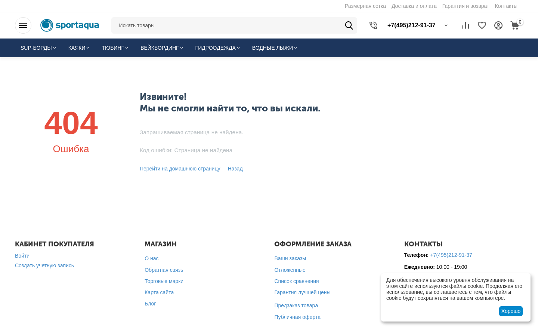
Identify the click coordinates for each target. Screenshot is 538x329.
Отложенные (289, 270)
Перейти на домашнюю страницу (180, 169)
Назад (235, 169)
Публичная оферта (297, 317)
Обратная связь (164, 270)
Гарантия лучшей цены (302, 292)
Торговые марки (164, 281)
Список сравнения (296, 281)
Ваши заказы (290, 258)
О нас (151, 258)
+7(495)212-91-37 (451, 255)
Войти (22, 256)
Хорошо (511, 311)
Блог (150, 304)
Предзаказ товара (296, 305)
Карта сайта (159, 292)
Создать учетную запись (44, 265)
